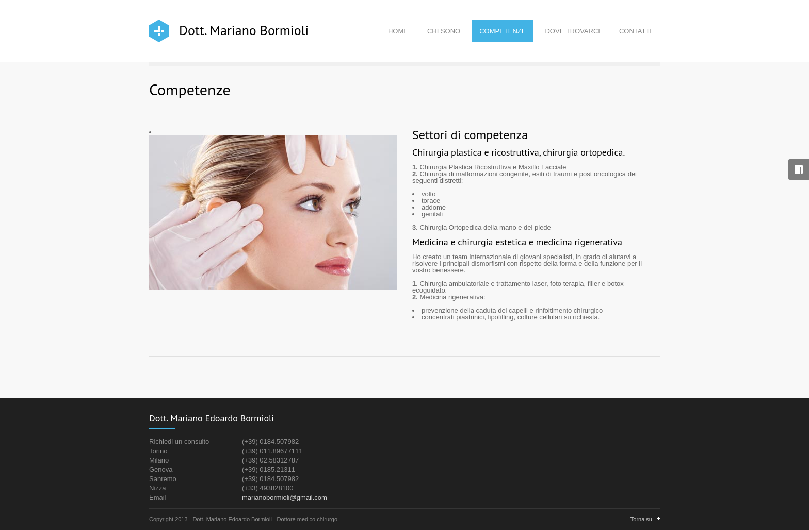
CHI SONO (443, 31)
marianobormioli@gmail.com (284, 497)
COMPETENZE (502, 31)
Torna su (641, 519)
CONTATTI (635, 31)
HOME (398, 31)
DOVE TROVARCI (572, 31)
